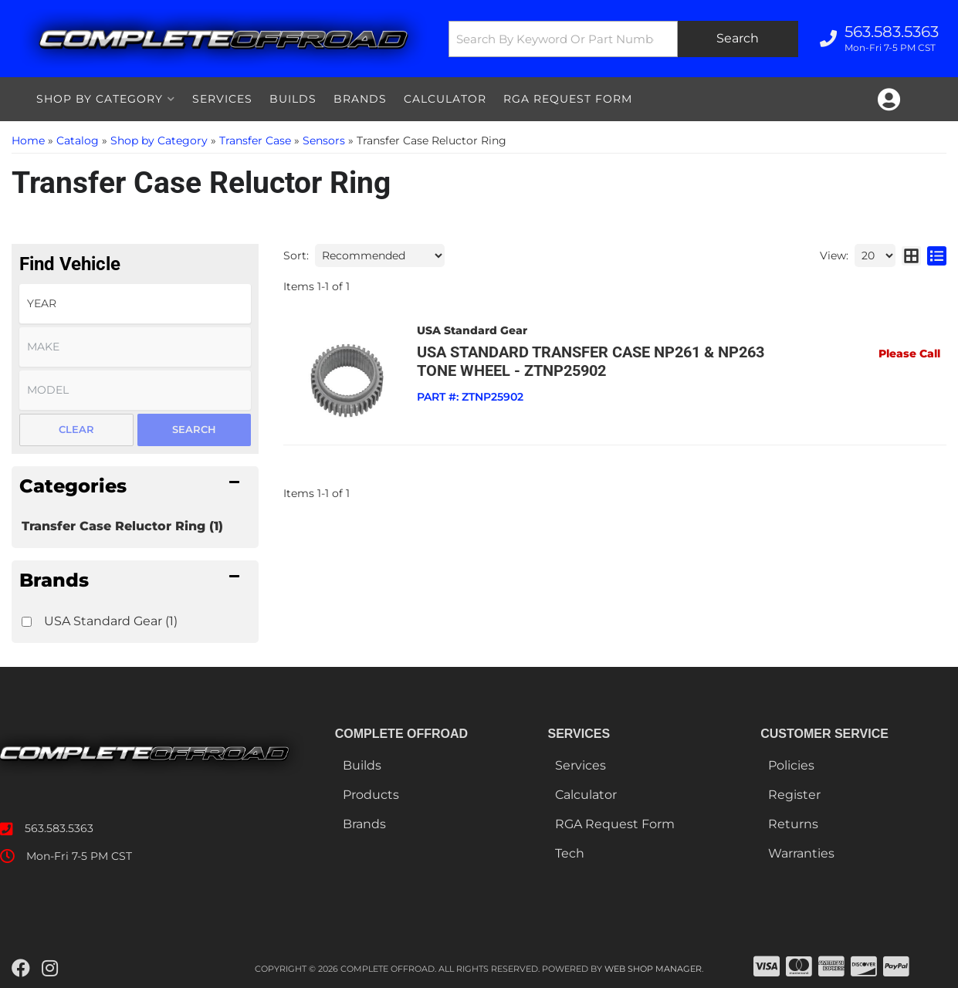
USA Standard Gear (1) (111, 621)
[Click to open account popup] (889, 99)
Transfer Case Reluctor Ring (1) (122, 526)
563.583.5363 (59, 828)
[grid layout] (911, 255)
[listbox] (135, 303)
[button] (623, 39)
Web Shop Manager (653, 968)
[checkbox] (27, 622)
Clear (76, 429)
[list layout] (936, 255)
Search (194, 429)
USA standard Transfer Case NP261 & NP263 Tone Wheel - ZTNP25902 (590, 361)
